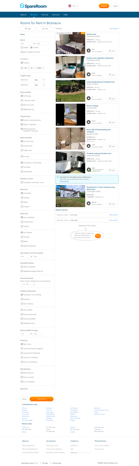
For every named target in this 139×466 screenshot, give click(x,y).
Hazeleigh (49, 418)
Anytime (26, 63)
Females (26, 198)
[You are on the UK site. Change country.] (73, 6)
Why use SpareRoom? (30, 449)
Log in (115, 6)
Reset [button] (24, 399)
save (98, 236)
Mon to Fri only (28, 105)
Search (23, 14)
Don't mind (27, 344)
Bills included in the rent (31, 52)
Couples (26, 207)
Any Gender (27, 232)
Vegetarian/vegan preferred (33, 271)
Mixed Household (29, 246)
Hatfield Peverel (50, 416)
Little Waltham (74, 412)
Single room (27, 150)
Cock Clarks (25, 414)
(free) (29, 463)
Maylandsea (73, 416)
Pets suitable (27, 310)
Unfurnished (27, 172)
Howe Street (49, 420)
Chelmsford (25, 412)
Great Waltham (50, 414)
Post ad (44, 14)
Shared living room (30, 314)
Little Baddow (74, 410)
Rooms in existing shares (32, 120)
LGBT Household (29, 267)
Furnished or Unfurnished (32, 163)
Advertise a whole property (55, 452)
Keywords (24, 389)
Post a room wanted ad (54, 449)
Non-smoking (28, 304)
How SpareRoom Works (30, 452)
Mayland (72, 414)
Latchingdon (74, 408)
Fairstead (49, 408)
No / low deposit (29, 382)
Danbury (24, 418)
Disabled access (29, 323)
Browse (34, 14)
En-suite (26, 156)
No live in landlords (30, 362)
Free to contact (28, 377)
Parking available (29, 319)
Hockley (72, 432)
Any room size (28, 141)
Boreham (24, 410)
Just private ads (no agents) (33, 349)
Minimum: (24, 80)
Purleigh (72, 420)
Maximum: (24, 85)
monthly (36, 47)
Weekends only (28, 109)
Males (25, 202)
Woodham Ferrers (99, 414)
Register (104, 6)
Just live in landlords (30, 357)
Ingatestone (97, 429)
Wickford (72, 427)
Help (66, 14)
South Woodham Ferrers (101, 410)
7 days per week (29, 100)
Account (56, 14)
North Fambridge (75, 418)
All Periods (27, 96)
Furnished (26, 167)
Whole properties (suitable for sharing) (30, 130)
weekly (25, 47)
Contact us (74, 445)
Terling (96, 412)
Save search (114, 29)
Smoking (26, 299)
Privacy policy (99, 449)
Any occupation (29, 217)
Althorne (24, 408)
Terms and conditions (101, 445)
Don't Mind (27, 193)
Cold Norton (25, 416)
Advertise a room (52, 445)
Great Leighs (50, 412)
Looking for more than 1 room (33, 182)
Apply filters (41, 399)
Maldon (24, 432)
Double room (27, 146)
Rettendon (97, 408)
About (28, 445)
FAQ (71, 449)
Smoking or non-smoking (32, 295)
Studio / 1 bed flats (29, 124)
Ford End (49, 410)
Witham (48, 429)
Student (26, 226)
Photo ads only (28, 373)
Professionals (28, 222)
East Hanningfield (27, 420)
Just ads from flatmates (31, 353)
